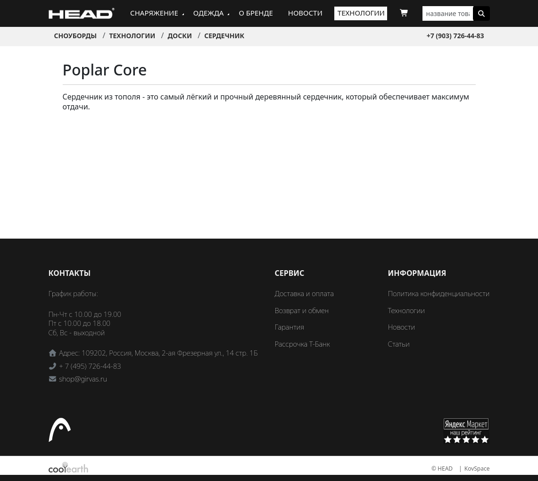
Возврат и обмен (302, 310)
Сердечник (224, 35)
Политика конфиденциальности (439, 293)
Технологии (361, 12)
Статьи (399, 343)
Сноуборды (75, 35)
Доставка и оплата (304, 293)
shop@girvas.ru (83, 378)
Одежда (208, 12)
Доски (179, 35)
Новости (305, 12)
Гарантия (290, 327)
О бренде (256, 12)
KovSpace (477, 468)
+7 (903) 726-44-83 (455, 35)
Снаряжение (154, 12)
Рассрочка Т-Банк (302, 343)
